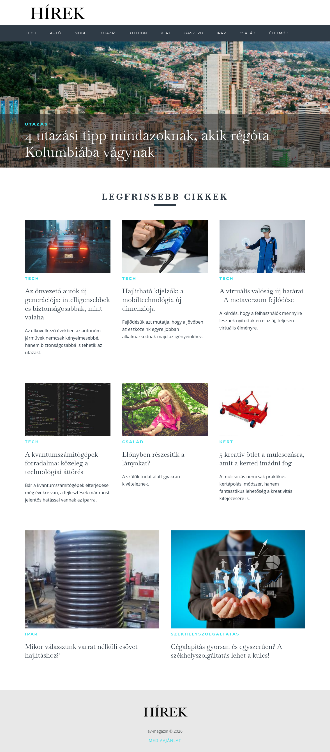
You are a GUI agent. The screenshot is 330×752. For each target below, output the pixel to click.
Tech (32, 278)
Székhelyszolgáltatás (205, 634)
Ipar (31, 634)
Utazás (36, 124)
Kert (227, 441)
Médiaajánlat (165, 740)
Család (133, 441)
